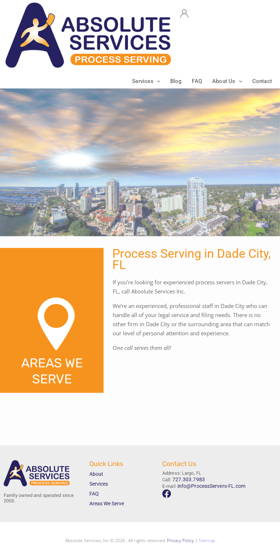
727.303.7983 (186, 479)
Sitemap (207, 541)
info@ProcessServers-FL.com (209, 485)
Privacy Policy (180, 541)
